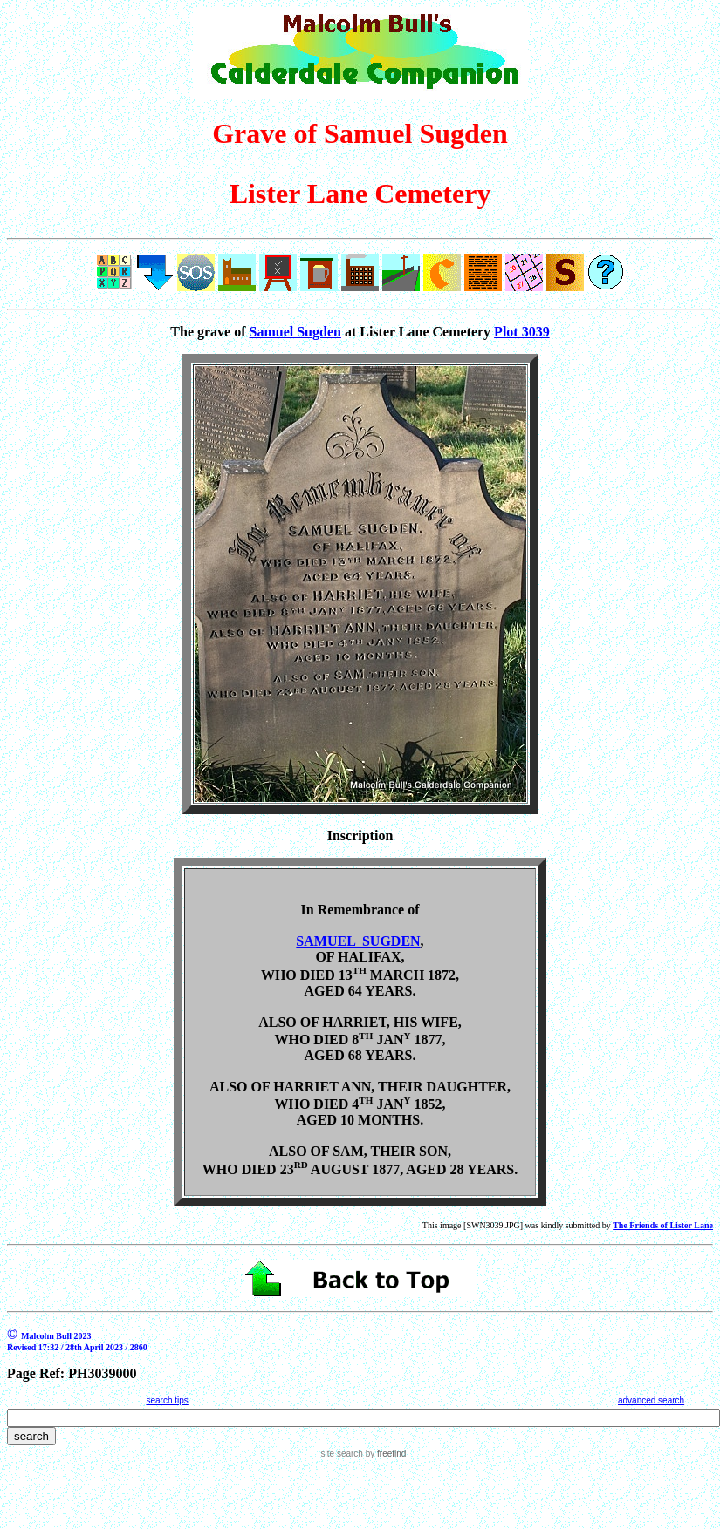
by (384, 1453)
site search (342, 1453)
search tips (167, 1400)
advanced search (651, 1400)
